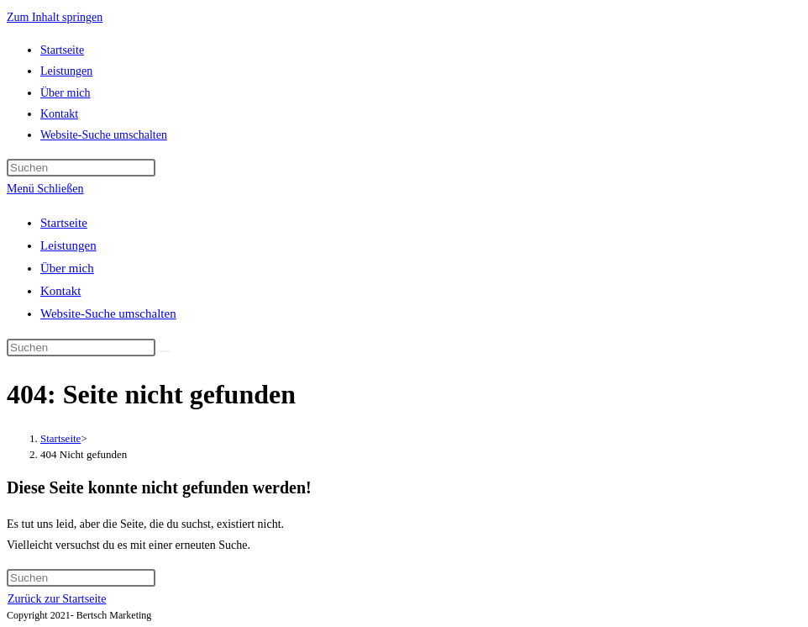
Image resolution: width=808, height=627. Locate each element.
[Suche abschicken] (165, 351)
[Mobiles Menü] (45, 188)
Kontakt (60, 291)
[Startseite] (60, 438)
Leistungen (68, 245)
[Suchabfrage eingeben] (81, 168)
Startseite (63, 222)
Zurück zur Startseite (57, 599)
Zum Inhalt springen (54, 17)
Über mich (67, 268)
